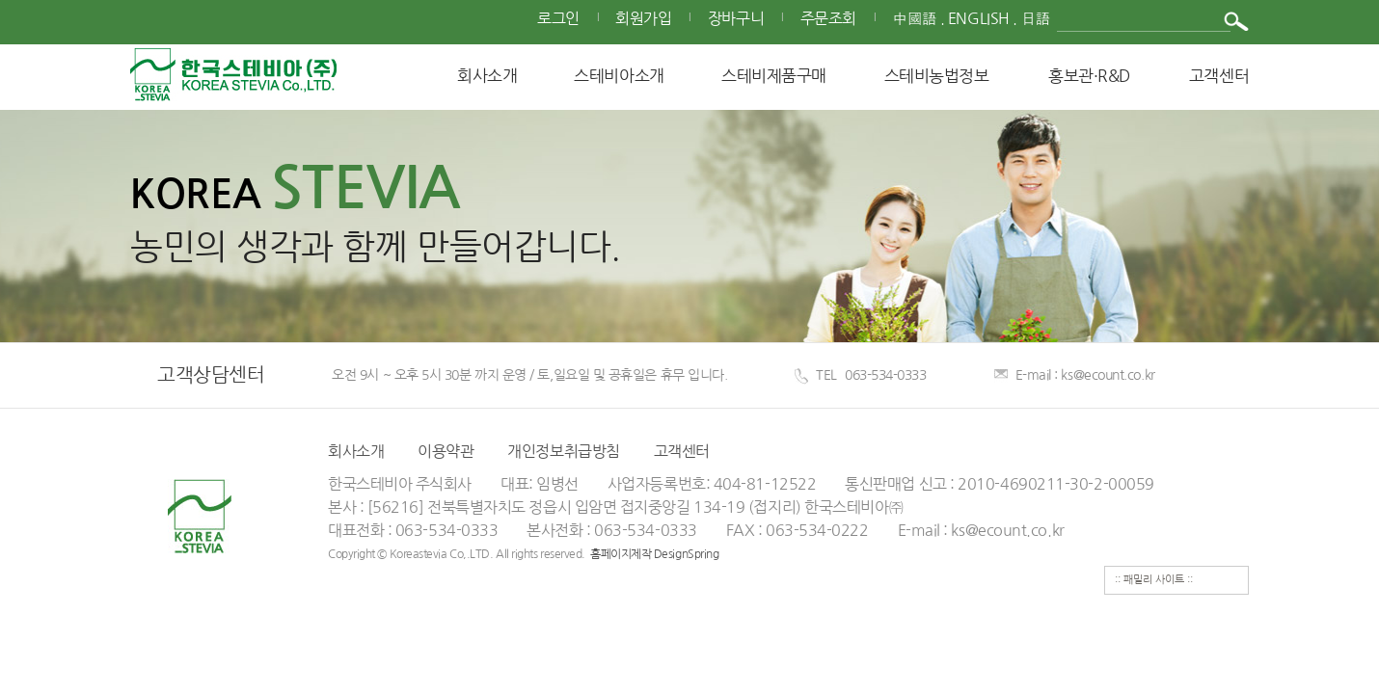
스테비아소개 (618, 75)
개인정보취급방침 (563, 451)
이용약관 (445, 451)
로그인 (558, 19)
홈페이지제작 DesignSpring (654, 554)
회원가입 (643, 19)
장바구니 (736, 19)
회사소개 (487, 75)
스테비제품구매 (773, 75)
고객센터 (1219, 75)
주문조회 (828, 19)
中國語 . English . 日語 (971, 19)
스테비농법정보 (936, 75)
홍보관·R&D (1089, 75)
